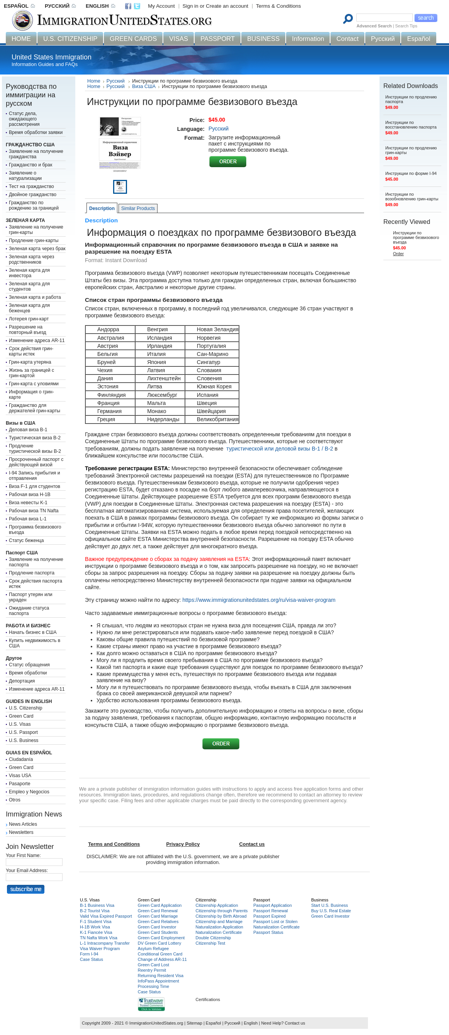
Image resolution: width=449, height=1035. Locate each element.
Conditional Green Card (160, 954)
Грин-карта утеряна (30, 362)
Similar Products (138, 208)
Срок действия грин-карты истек (31, 351)
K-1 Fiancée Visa (96, 932)
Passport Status (268, 932)
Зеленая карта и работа (35, 297)
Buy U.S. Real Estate (331, 910)
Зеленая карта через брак (37, 248)
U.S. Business (23, 740)
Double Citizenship (213, 937)
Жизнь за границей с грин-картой (31, 373)
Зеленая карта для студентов (29, 286)
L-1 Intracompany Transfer (105, 943)
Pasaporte (19, 783)
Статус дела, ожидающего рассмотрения (24, 119)
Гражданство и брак (30, 165)
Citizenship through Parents (221, 910)
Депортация (22, 681)
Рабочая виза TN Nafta (34, 510)
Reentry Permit (152, 970)
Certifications (207, 999)
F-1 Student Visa (96, 921)
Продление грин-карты (33, 240)
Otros (14, 800)
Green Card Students (158, 932)
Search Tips (406, 26)
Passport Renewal (270, 910)
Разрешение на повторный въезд (27, 329)
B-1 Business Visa (97, 905)
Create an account (227, 6)
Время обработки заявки (36, 132)
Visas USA (20, 775)
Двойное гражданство (32, 194)
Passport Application (272, 905)
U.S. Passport (23, 732)
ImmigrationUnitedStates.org (156, 1023)
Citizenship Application (216, 905)
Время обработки (28, 673)
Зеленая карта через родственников (31, 259)
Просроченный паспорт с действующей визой (36, 462)
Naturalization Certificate (218, 932)
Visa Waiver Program (100, 948)
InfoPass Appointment (158, 981)
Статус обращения (29, 664)
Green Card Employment (161, 937)
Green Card (21, 716)
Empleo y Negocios (29, 791)
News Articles (23, 824)
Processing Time (153, 986)
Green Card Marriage (158, 916)
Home (93, 81)
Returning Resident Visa (160, 975)
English (251, 1023)
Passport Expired (269, 916)
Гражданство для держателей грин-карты (34, 408)
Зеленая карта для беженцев (29, 308)
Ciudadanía (21, 759)
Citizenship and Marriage (218, 921)
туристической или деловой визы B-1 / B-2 (279, 449)
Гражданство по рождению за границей (34, 205)
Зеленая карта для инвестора (29, 273)
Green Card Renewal (158, 910)
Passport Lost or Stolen (275, 921)
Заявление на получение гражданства (36, 154)
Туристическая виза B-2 (35, 437)
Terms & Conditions (278, 6)
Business (320, 900)
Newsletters (21, 832)
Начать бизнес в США (33, 632)
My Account (161, 6)
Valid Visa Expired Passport (106, 916)
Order (398, 253)
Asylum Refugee (153, 948)
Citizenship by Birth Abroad (220, 916)
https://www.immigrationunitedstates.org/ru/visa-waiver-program (258, 600)
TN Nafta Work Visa (98, 937)
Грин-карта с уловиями (34, 383)
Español (213, 1023)
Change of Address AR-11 (162, 959)
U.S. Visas (20, 724)
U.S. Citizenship (25, 708)
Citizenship (205, 900)
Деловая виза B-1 (28, 429)
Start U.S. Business (329, 905)
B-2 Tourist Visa (95, 910)
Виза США (144, 86)
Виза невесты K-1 (28, 502)
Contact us (295, 1023)
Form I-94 (89, 954)
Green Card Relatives (158, 921)
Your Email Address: (27, 870)
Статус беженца (26, 540)
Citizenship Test (210, 943)
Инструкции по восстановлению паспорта (411, 124)
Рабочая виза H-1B (30, 494)
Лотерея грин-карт (29, 319)
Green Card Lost (153, 964)
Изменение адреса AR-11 (37, 340)
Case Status (91, 959)
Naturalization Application (219, 927)
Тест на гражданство (31, 186)
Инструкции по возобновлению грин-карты (411, 196)
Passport (261, 900)
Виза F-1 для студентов (34, 486)
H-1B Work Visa (95, 927)
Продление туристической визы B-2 (35, 448)
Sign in (190, 6)
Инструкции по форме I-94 (411, 173)
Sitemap (194, 1023)
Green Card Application (160, 905)
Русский (116, 81)
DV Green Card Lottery (159, 943)
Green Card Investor (157, 927)
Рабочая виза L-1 (28, 519)
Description (102, 208)
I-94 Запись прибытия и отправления (34, 475)
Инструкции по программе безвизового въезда (416, 237)
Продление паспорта (31, 573)
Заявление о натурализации (25, 175)
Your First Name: (23, 855)
